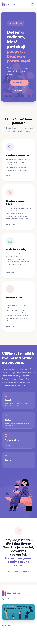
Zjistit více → (11, 176)
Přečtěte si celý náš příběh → (18, 571)
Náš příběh (19, 90)
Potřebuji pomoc (19, 82)
